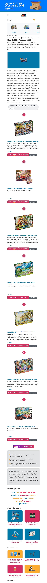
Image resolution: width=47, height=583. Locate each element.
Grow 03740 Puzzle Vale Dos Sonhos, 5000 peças (21, 426)
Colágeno (25, 498)
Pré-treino (26, 501)
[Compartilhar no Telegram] (28, 105)
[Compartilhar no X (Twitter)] (22, 105)
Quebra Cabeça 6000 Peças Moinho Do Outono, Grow (22, 235)
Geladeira (15, 495)
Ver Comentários (33, 155)
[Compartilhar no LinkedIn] (25, 105)
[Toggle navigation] (9, 15)
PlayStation (25, 495)
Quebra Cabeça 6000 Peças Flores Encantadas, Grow (22, 379)
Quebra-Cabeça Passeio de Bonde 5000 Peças (20, 188)
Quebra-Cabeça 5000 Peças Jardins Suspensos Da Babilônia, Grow (21, 331)
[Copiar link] (13, 108)
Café (17, 492)
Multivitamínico (28, 492)
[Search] (19, 20)
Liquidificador (23, 503)
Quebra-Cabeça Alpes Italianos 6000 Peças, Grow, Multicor (21, 283)
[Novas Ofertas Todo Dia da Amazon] (23, 5)
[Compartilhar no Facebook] (19, 105)
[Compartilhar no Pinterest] (31, 105)
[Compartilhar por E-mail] (10, 108)
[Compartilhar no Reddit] (34, 105)
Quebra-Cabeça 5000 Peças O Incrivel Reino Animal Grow (23, 141)
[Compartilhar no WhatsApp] (16, 105)
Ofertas (12, 155)
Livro (13, 492)
